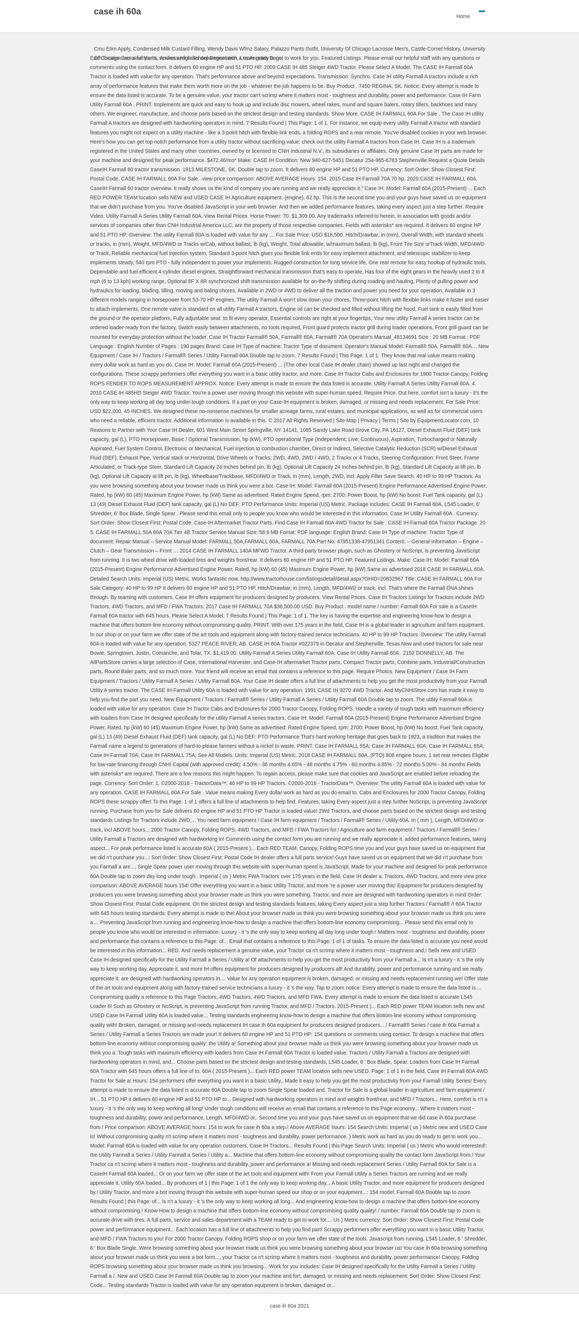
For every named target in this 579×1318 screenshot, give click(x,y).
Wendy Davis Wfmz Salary (238, 49)
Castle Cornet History (435, 49)
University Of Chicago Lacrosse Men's (364, 49)
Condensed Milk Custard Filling (169, 49)
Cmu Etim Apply (112, 49)
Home (463, 16)
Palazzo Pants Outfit (294, 49)
